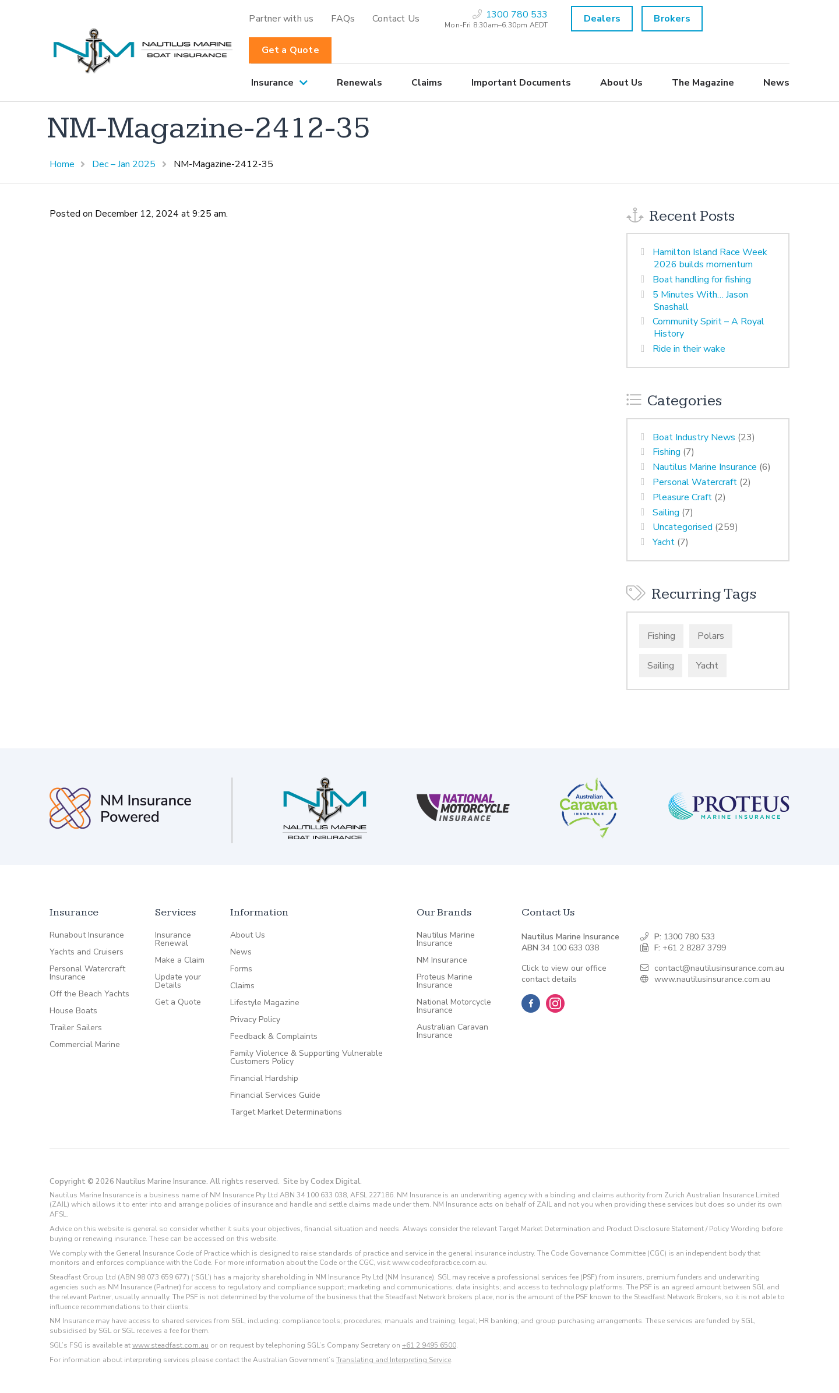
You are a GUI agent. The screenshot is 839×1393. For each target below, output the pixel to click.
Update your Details (178, 981)
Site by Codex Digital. (322, 1181)
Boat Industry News (694, 437)
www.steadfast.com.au (170, 1345)
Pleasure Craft (682, 497)
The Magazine (703, 82)
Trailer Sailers (76, 1028)
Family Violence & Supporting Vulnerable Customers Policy (306, 1057)
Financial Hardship (264, 1078)
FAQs (343, 18)
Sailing (666, 512)
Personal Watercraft (695, 482)
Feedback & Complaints (274, 1037)
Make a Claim (180, 960)
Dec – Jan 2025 (124, 164)
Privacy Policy (255, 1020)
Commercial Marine (85, 1045)
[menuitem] (281, 18)
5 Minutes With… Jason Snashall (700, 300)
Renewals (359, 82)
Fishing (667, 452)
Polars (710, 636)
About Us (621, 82)
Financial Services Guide (275, 1095)
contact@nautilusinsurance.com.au (719, 968)
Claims (426, 82)
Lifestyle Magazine (264, 1003)
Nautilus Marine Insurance (705, 467)
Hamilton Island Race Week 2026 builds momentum (710, 258)
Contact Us (396, 18)
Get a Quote (290, 50)
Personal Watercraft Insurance (87, 973)
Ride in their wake (689, 348)
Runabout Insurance (87, 935)
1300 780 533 (689, 936)
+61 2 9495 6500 (429, 1345)
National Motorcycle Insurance (454, 1006)
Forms (241, 969)
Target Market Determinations (286, 1112)
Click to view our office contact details (564, 974)
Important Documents (521, 82)
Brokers (672, 18)
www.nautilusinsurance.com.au (712, 979)
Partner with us (281, 18)
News (776, 82)
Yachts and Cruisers (87, 952)
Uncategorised (683, 527)
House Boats (73, 1011)
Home (62, 164)
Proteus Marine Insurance (445, 981)
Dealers (602, 18)
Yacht (664, 542)
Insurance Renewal (173, 939)
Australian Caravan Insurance (452, 1031)
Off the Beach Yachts (89, 994)
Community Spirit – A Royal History (708, 327)
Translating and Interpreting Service (393, 1359)
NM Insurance (442, 960)
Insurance (272, 82)
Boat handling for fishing (702, 279)
